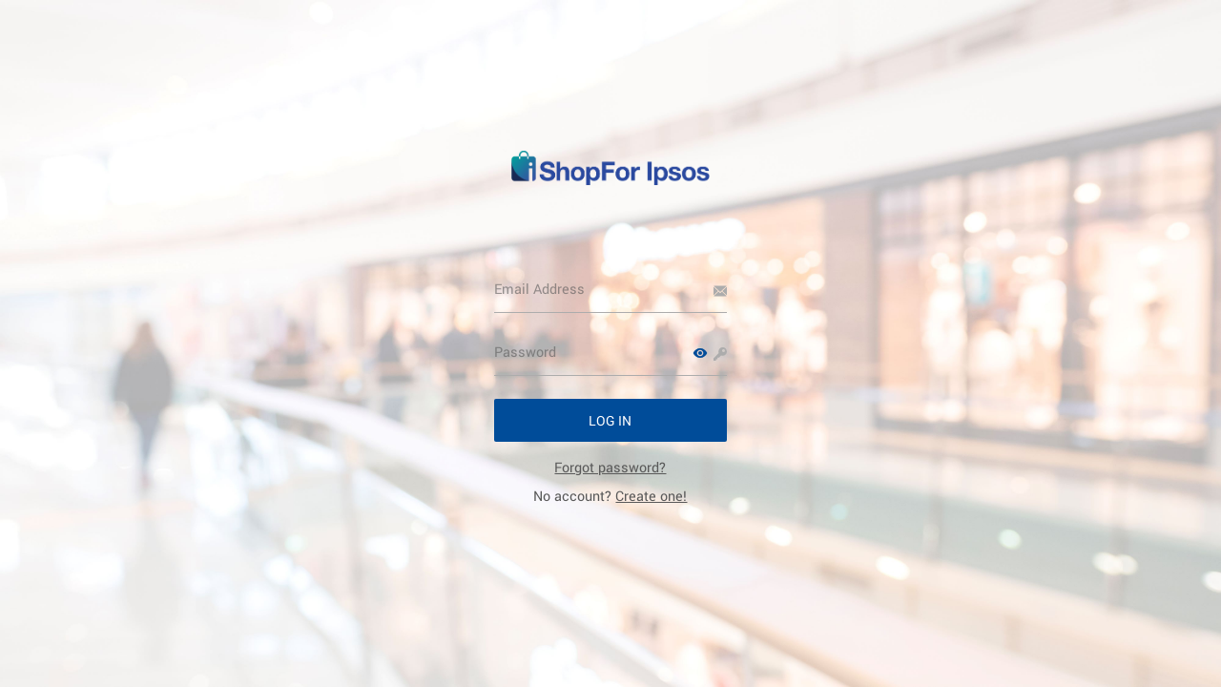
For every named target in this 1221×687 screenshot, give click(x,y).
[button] (700, 353)
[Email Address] (611, 289)
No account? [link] (610, 496)
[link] (610, 467)
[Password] (611, 352)
